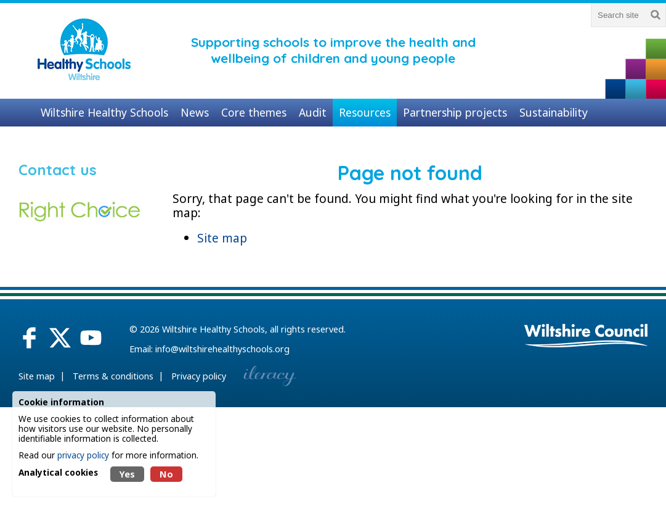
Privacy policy (198, 376)
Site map (222, 238)
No (166, 474)
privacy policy (83, 455)
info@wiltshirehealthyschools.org (222, 349)
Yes (127, 474)
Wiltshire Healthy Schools (213, 329)
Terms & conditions (113, 376)
